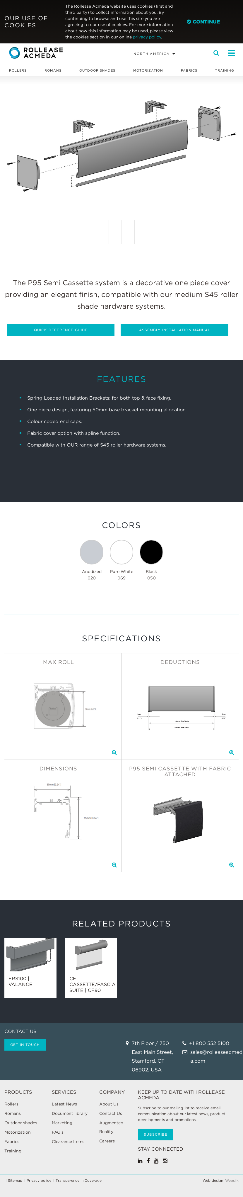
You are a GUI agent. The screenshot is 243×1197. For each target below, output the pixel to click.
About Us (109, 1104)
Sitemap (15, 1180)
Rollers (18, 70)
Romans (53, 70)
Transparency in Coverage (79, 1180)
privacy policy (147, 37)
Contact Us (110, 1113)
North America (152, 54)
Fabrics (189, 70)
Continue (203, 22)
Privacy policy (39, 1180)
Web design (213, 1180)
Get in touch (25, 1044)
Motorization (148, 70)
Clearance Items (68, 1141)
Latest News (64, 1104)
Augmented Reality (111, 1127)
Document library (70, 1113)
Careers (107, 1141)
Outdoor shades (97, 70)
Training (224, 70)
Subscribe (155, 1134)
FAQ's (58, 1132)
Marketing (62, 1122)
